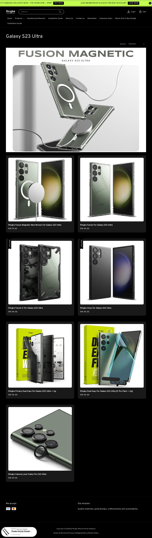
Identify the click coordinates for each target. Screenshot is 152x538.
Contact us (80, 18)
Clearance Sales (105, 18)
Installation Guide (55, 18)
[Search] (60, 11)
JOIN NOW (137, 3)
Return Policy (93, 533)
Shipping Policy (81, 533)
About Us (69, 18)
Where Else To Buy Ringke (125, 18)
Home (9, 18)
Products (18, 18)
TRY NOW (61, 3)
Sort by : (123, 44)
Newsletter (92, 18)
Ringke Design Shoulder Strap (21, 531)
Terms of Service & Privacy (63, 533)
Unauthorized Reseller (36, 18)
